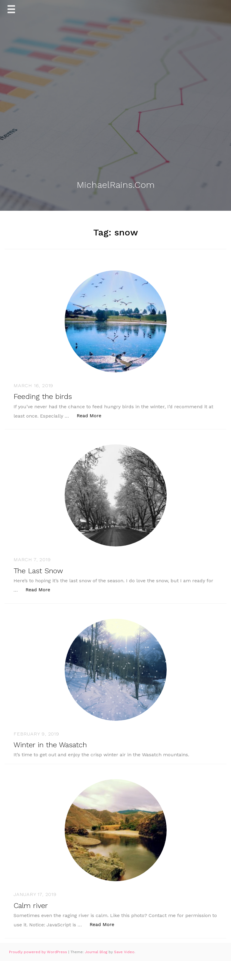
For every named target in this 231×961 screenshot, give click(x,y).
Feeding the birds (43, 396)
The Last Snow (38, 571)
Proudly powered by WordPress (38, 952)
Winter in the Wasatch (50, 745)
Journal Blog (97, 952)
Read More (92, 415)
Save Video (124, 952)
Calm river (31, 905)
